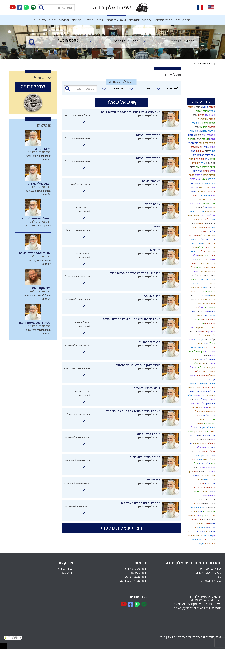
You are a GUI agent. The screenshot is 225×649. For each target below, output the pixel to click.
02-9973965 (182, 604)
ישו (194, 359)
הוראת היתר (209, 307)
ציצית (212, 431)
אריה (206, 159)
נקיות (201, 543)
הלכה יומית (195, 291)
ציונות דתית (209, 423)
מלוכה (200, 423)
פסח (206, 343)
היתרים (208, 207)
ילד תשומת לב (208, 335)
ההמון (205, 287)
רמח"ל (195, 155)
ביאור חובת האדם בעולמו (202, 383)
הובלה (196, 411)
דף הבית (212, 63)
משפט (211, 183)
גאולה (205, 107)
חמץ (203, 515)
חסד (207, 531)
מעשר (191, 399)
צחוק (206, 147)
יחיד (205, 191)
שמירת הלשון (208, 123)
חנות (90, 20)
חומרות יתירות (208, 387)
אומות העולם (196, 147)
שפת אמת (199, 159)
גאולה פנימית (208, 451)
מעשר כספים (208, 371)
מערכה (200, 315)
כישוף (211, 107)
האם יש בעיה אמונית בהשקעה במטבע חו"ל (133, 411)
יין (197, 359)
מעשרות (155, 250)
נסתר (195, 115)
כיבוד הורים (195, 507)
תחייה (212, 147)
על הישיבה (183, 20)
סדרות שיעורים (140, 20)
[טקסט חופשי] (56, 41)
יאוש (194, 195)
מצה (197, 295)
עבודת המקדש (207, 499)
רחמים (199, 267)
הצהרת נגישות (65, 569)
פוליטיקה (196, 491)
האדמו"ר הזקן (208, 427)
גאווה (201, 143)
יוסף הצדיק (209, 327)
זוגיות (212, 315)
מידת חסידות (208, 495)
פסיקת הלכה (208, 511)
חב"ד (192, 427)
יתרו (196, 471)
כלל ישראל (195, 519)
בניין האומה (199, 455)
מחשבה (200, 523)
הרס (200, 435)
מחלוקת (195, 275)
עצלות (211, 119)
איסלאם (200, 527)
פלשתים (210, 231)
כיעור (206, 431)
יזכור (52, 20)
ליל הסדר (210, 419)
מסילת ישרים (208, 459)
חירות (199, 131)
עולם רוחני (194, 183)
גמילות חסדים (195, 391)
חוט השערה (203, 263)
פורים (198, 451)
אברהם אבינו (197, 347)
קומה (192, 451)
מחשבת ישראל (207, 411)
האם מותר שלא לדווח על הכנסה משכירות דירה (130, 112)
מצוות (198, 135)
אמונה (198, 107)
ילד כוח (191, 531)
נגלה (196, 363)
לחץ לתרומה (33, 86)
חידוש (204, 507)
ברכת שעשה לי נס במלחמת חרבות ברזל (135, 273)
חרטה (190, 431)
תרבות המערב (195, 539)
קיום (200, 255)
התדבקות (205, 295)
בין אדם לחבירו (196, 351)
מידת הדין (198, 431)
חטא (212, 463)
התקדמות (210, 455)
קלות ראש (209, 339)
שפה (203, 231)
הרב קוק (210, 251)
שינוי (206, 187)
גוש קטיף (196, 123)
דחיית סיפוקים (202, 439)
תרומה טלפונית (139, 573)
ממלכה (194, 463)
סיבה (205, 311)
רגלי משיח (197, 283)
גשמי (201, 187)
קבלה (199, 287)
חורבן (193, 459)
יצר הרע (211, 179)
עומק (198, 515)
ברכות (192, 167)
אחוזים (211, 507)
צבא (190, 339)
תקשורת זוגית (208, 135)
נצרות (212, 259)
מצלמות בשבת (151, 181)
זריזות (198, 427)
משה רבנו (210, 471)
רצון (212, 195)
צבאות (211, 199)
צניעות (211, 519)
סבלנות (198, 175)
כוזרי (192, 375)
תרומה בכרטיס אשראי (135, 569)
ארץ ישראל (198, 339)
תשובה (191, 387)
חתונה (199, 311)
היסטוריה (203, 199)
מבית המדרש (163, 20)
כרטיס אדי (153, 480)
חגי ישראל (193, 143)
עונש (212, 363)
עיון (213, 255)
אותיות (196, 443)
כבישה (194, 187)
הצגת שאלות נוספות (121, 528)
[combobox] (167, 42)
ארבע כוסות (195, 179)
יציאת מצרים (208, 283)
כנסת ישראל (208, 267)
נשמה (212, 139)
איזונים (191, 135)
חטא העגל (209, 115)
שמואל (204, 271)
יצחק (207, 523)
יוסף (193, 223)
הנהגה (192, 131)
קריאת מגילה (208, 175)
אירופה (205, 139)
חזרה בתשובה (197, 211)
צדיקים (199, 327)
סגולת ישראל (208, 487)
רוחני (201, 323)
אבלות (211, 287)
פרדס (212, 171)
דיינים (198, 387)
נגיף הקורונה (208, 203)
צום (198, 239)
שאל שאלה (121, 102)
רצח (195, 435)
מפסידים (197, 535)
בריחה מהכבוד (207, 475)
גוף (207, 363)
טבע (201, 483)
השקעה (195, 251)
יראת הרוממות (208, 291)
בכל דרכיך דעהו (207, 155)
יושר (206, 315)
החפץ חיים (197, 243)
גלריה (100, 20)
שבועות (198, 503)
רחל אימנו (210, 527)
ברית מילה (197, 171)
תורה (212, 439)
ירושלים (192, 239)
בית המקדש (209, 243)
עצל (201, 307)
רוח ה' (194, 263)
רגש (193, 311)
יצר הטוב (210, 515)
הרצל (199, 479)
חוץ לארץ (207, 535)
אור (199, 331)
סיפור (212, 111)
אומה (200, 343)
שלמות (199, 223)
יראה (193, 527)
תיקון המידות (195, 203)
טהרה (196, 307)
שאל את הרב (116, 20)
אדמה (190, 139)
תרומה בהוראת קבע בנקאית (132, 581)
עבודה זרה (209, 143)
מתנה (156, 227)
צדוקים (207, 255)
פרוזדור (193, 371)
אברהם (203, 443)
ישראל (211, 407)
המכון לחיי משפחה (211, 581)
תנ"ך (202, 403)
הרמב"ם (211, 375)
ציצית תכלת (152, 204)
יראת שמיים (201, 375)
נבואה (199, 259)
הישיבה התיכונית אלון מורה (207, 573)
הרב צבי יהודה (195, 407)
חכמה (191, 175)
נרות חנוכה (194, 271)
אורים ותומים (208, 319)
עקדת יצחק (209, 223)
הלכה (212, 479)
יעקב (207, 247)
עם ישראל (203, 119)
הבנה (212, 263)
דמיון (192, 295)
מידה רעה (210, 395)
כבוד (192, 327)
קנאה (212, 159)
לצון (198, 335)
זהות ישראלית (202, 447)
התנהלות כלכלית (207, 235)
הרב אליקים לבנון (149, 115)
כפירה (211, 239)
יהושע (211, 491)
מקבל (193, 367)
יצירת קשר (67, 573)
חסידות (197, 139)
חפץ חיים (210, 367)
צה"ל (189, 395)
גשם (212, 523)
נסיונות (211, 191)
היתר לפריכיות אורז (147, 434)
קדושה (211, 127)
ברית (199, 511)
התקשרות (194, 235)
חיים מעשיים (208, 503)
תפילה (211, 539)
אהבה (212, 355)
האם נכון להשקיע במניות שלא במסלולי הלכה (131, 319)
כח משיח (194, 279)
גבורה (205, 539)
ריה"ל (195, 255)
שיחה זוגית (209, 211)
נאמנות (202, 419)
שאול (212, 187)
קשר (191, 159)
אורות (208, 227)
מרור (192, 151)
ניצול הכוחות (208, 391)
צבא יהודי (192, 331)
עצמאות (196, 475)
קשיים (193, 299)
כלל (199, 371)
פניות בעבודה (208, 167)
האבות (202, 363)
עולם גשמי (209, 347)
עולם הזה (200, 531)
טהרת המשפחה (207, 279)
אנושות (191, 515)
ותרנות (205, 355)
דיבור (199, 459)
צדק (202, 163)
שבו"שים (78, 20)
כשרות (204, 491)
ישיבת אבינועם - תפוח (210, 569)
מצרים (201, 115)
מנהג (212, 399)
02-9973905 (205, 604)
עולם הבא (199, 399)
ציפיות (205, 171)
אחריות (211, 271)
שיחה (197, 415)
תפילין (201, 247)
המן (213, 227)
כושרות (218, 577)
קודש (212, 379)
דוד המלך (210, 403)
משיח (193, 287)
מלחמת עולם (208, 131)
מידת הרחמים (194, 215)
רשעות (201, 471)
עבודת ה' (199, 151)
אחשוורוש (197, 219)
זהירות (193, 511)
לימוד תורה (202, 303)
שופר (200, 191)
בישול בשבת (198, 227)
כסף (207, 399)
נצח (201, 275)
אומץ (204, 179)
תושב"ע (211, 443)
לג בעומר (200, 207)
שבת (212, 295)
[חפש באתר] (56, 7)
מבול (195, 467)
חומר (198, 167)
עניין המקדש (203, 195)
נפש (212, 531)
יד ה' (193, 267)
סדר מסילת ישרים (206, 299)
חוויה (193, 259)
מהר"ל (212, 343)
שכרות (211, 303)
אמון (191, 471)
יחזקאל (204, 239)
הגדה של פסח (207, 415)
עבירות (204, 519)
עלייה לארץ (204, 463)
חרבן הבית (195, 403)
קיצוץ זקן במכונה (149, 342)
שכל (197, 127)
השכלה (204, 183)
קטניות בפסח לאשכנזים (145, 457)
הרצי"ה (202, 251)
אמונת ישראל (202, 111)
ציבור (205, 407)
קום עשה (210, 163)
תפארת (205, 479)
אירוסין (211, 331)
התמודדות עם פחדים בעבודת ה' (140, 503)
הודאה (204, 331)
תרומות (63, 20)
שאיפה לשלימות (206, 359)
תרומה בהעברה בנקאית (135, 577)
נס (191, 443)
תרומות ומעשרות (206, 467)
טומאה (211, 311)
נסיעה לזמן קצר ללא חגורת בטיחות (138, 365)
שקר (212, 151)
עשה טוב (197, 487)
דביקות (203, 127)
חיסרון (205, 259)
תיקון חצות (209, 351)
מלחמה (206, 219)
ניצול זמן (200, 367)
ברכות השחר (208, 435)
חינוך (212, 447)
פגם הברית (209, 483)
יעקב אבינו (209, 275)
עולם (197, 499)
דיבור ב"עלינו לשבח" (147, 388)
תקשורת (195, 163)
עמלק (194, 191)
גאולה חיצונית (208, 215)
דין (213, 535)
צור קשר (40, 20)
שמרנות (191, 107)
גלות (212, 219)
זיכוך (207, 151)
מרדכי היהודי (198, 395)
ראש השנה (209, 323)
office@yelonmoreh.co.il (189, 608)
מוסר (195, 247)
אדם (212, 247)
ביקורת (198, 319)
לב (213, 207)
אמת (190, 535)
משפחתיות (209, 543)
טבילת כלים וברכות (148, 135)
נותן (191, 435)
